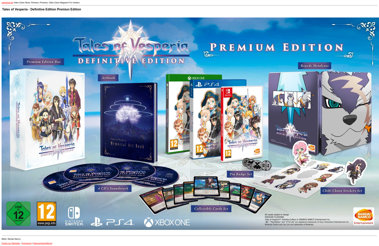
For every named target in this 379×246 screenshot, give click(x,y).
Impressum (26, 243)
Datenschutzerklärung (42, 243)
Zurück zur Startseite (11, 243)
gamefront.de (7, 3)
